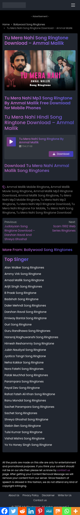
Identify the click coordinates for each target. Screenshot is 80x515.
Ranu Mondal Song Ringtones (25, 400)
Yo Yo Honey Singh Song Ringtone (28, 445)
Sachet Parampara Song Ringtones (29, 407)
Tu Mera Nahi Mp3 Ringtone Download (43, 204)
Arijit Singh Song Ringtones (23, 286)
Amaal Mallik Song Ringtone (24, 280)
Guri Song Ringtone (18, 324)
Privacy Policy (31, 495)
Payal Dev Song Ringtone (22, 388)
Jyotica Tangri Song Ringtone (25, 356)
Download (61, 154)
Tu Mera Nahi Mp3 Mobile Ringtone (36, 197)
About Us (14, 495)
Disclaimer (48, 495)
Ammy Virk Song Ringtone (22, 274)
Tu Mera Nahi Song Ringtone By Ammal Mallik (41, 140)
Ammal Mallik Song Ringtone (38, 195)
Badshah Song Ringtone (21, 299)
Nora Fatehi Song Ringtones (23, 369)
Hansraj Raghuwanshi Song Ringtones (31, 337)
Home (6, 24)
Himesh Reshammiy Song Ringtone (29, 343)
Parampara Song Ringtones (24, 381)
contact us (63, 470)
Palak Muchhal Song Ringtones (26, 375)
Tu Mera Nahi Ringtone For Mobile (38, 206)
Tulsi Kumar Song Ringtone (23, 432)
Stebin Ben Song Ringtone (22, 426)
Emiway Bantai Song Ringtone (25, 318)
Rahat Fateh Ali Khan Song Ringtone (29, 394)
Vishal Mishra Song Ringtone (24, 438)
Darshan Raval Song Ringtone (25, 312)
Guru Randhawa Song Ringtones (27, 331)
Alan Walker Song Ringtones (24, 267)
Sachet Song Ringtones (20, 413)
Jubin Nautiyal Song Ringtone (25, 350)
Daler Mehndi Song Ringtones (25, 305)
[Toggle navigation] (73, 5)
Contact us (40, 500)
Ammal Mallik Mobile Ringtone (28, 187)
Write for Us (64, 495)
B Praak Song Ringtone (20, 293)
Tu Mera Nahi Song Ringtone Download (43, 213)
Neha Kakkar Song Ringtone (24, 362)
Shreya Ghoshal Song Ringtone (26, 419)
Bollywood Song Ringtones (29, 24)
